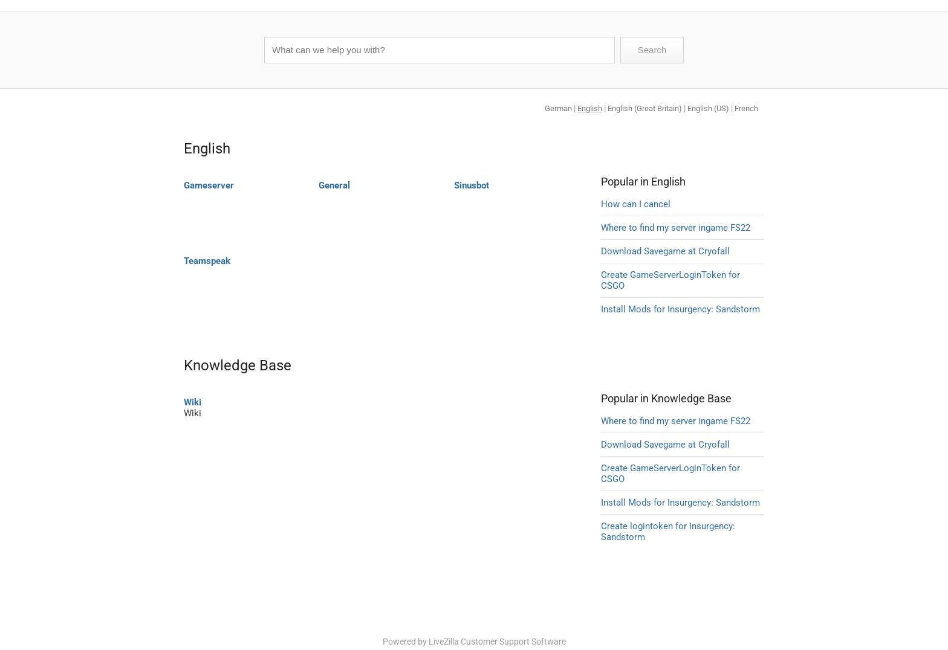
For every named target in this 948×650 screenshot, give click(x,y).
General (334, 185)
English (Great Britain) (645, 108)
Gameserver (209, 185)
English (589, 108)
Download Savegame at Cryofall (665, 251)
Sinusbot (471, 185)
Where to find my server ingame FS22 (675, 227)
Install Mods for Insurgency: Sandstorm (680, 309)
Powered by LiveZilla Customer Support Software (474, 641)
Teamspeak (207, 261)
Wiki (192, 402)
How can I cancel (635, 204)
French (746, 108)
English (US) (708, 108)
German (558, 108)
